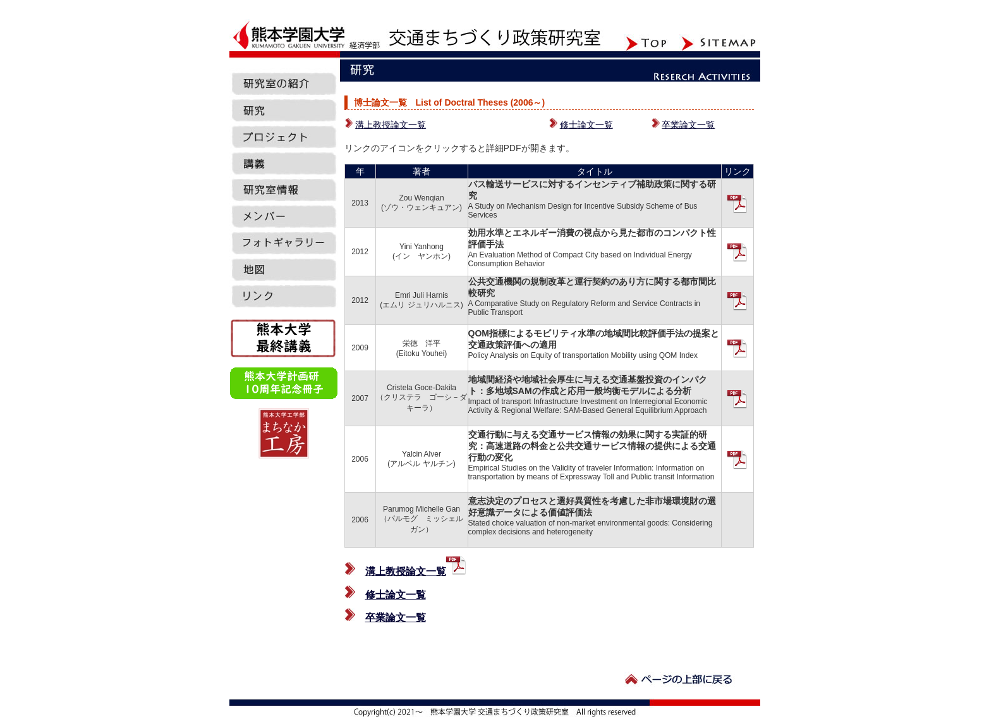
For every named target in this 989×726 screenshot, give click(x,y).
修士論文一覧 (586, 125)
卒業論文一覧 (688, 125)
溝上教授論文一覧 (390, 125)
